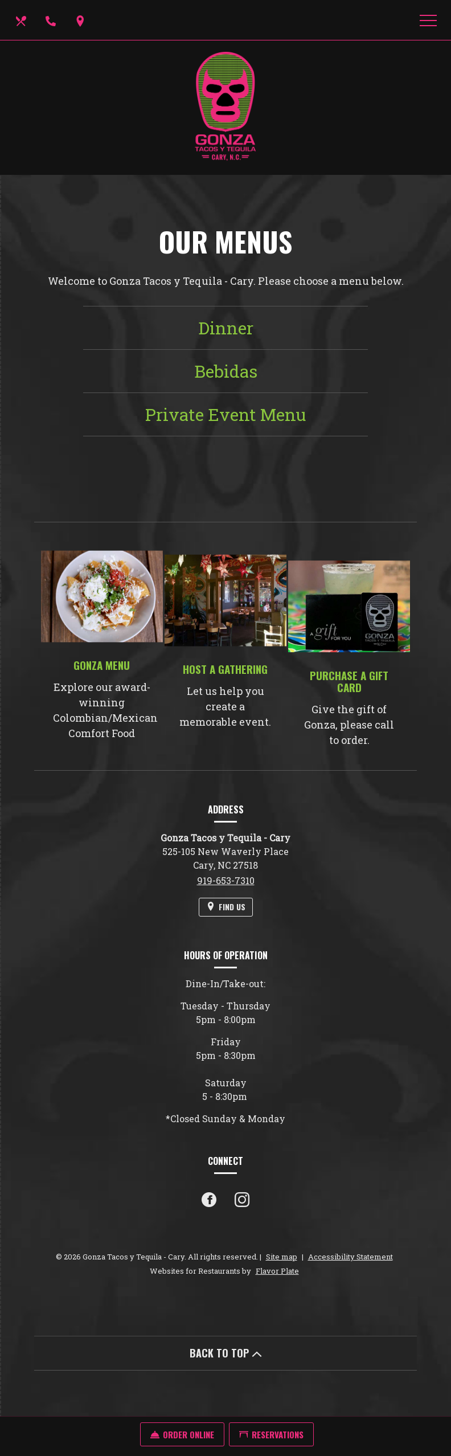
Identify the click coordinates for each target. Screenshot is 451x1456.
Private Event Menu (225, 414)
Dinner (225, 328)
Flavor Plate (277, 1271)
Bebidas (225, 371)
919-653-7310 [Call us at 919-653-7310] (226, 880)
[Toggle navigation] (428, 20)
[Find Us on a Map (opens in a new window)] (81, 20)
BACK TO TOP (226, 1352)
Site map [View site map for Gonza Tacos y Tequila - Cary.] (281, 1256)
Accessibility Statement (350, 1256)
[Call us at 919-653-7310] (51, 20)
